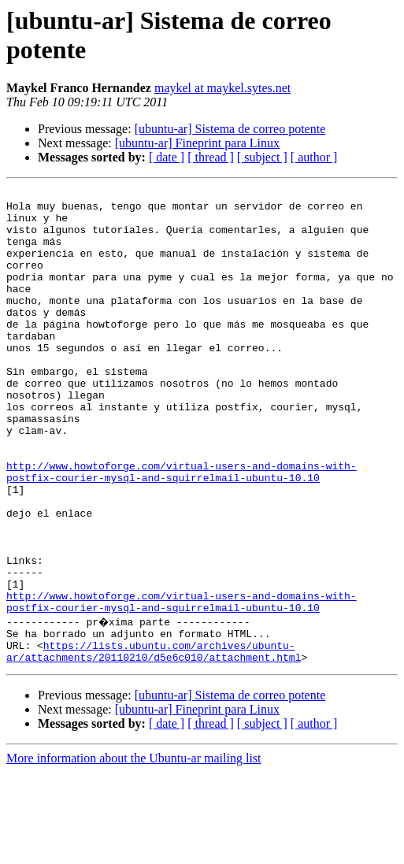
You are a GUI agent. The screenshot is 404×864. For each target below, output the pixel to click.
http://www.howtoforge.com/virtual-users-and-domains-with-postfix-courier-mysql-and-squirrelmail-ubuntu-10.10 (181, 529)
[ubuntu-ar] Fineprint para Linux (197, 143)
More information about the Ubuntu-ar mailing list (133, 850)
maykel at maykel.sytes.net (222, 88)
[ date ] (166, 157)
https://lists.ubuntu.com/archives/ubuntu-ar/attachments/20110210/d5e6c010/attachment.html (153, 742)
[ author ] (314, 157)
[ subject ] (262, 157)
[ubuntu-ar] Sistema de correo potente (230, 128)
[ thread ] (210, 157)
